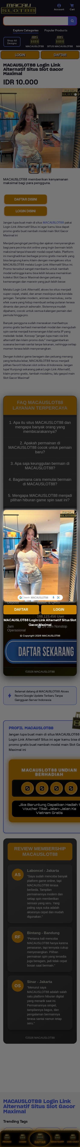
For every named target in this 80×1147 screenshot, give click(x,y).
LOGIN (58, 609)
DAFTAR (21, 609)
